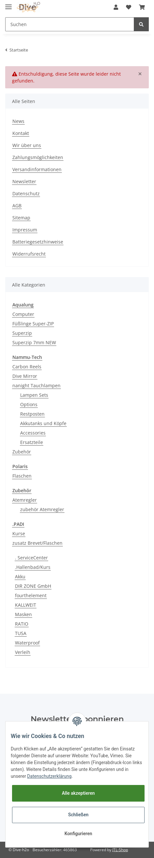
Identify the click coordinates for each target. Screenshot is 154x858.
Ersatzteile (31, 442)
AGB (16, 205)
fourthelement (31, 595)
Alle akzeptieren (78, 793)
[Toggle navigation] (8, 4)
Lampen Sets (34, 395)
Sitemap (21, 217)
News (18, 121)
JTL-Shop (120, 849)
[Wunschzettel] (128, 7)
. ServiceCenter (31, 558)
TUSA (20, 633)
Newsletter (24, 181)
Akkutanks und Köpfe (43, 423)
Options (28, 404)
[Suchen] (69, 24)
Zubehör (21, 452)
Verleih (22, 652)
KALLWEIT (25, 605)
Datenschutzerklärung (49, 776)
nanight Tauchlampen (36, 385)
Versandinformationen (37, 169)
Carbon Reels (26, 366)
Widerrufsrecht (29, 254)
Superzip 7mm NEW (34, 342)
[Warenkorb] (142, 7)
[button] (116, 7)
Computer (23, 314)
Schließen (78, 814)
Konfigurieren (78, 833)
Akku (20, 576)
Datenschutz (26, 193)
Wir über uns (26, 145)
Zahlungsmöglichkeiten (37, 157)
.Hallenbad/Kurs (32, 567)
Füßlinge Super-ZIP (33, 323)
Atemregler (24, 500)
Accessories (33, 433)
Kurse (18, 533)
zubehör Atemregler (42, 509)
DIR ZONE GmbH (33, 586)
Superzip (22, 333)
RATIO (21, 624)
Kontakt (20, 133)
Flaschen (22, 476)
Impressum (24, 230)
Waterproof (27, 643)
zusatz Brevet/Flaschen (37, 543)
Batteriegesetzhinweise (37, 242)
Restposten (32, 414)
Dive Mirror (24, 376)
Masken (23, 614)
